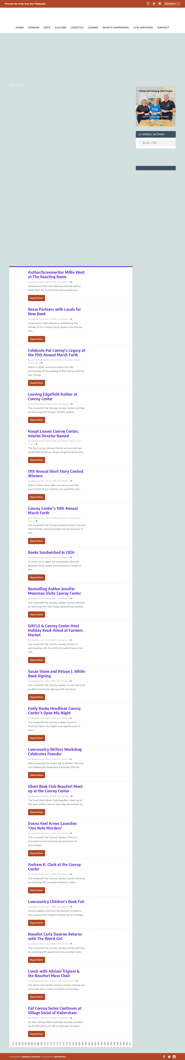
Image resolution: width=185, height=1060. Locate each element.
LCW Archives (143, 27)
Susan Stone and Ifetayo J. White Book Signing (56, 673)
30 (108, 1045)
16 (63, 1045)
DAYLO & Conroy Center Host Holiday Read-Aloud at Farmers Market (55, 630)
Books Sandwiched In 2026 (51, 552)
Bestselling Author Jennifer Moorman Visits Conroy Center (54, 591)
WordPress (60, 1056)
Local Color (33, 363)
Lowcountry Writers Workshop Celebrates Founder (55, 751)
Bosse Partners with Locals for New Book (54, 311)
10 (45, 1045)
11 (47, 1045)
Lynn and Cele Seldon (40, 360)
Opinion (33, 27)
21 (79, 1045)
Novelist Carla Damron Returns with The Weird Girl (55, 936)
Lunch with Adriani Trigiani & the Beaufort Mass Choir (54, 973)
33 (117, 1045)
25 (92, 1045)
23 (85, 1045)
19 (73, 1045)
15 (60, 1045)
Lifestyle (77, 27)
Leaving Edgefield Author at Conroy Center (52, 396)
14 (57, 1045)
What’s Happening (115, 27)
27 (98, 1045)
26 (95, 1045)
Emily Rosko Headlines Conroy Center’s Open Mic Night (54, 710)
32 (114, 1045)
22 (82, 1045)
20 (76, 1045)
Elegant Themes (31, 1056)
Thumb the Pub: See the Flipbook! (25, 3)
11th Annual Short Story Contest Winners (56, 473)
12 (51, 1045)
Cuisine (93, 27)
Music (70, 981)
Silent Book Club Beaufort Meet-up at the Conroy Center (56, 788)
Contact (163, 27)
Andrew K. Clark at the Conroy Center (54, 866)
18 (70, 1045)
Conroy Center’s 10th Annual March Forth (53, 510)
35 (123, 1045)
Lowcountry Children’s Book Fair (56, 901)
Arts (47, 27)
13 (54, 1045)
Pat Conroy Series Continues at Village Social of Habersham (55, 1010)
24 (89, 1045)
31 (111, 1045)
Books (65, 282)
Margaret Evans (37, 282)
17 (66, 1045)
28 (101, 1045)
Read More (36, 298)
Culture (60, 27)
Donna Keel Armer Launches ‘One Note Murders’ (52, 825)
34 (120, 1045)
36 (127, 1045)
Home (20, 27)
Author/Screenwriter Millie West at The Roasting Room (56, 274)
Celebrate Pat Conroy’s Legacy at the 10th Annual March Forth (56, 352)
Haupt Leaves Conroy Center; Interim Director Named (53, 433)
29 (105, 1045)
